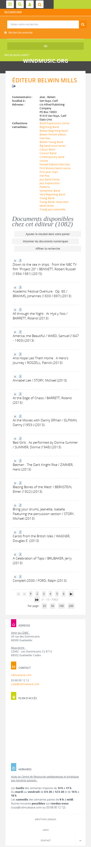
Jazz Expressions (50, 183)
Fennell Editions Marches (55, 164)
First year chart (49, 172)
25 (44, 606)
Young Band (47, 198)
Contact (46, 840)
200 (71, 606)
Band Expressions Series (55, 123)
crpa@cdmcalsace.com (25, 684)
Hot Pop (44, 176)
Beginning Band (49, 127)
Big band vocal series (53, 146)
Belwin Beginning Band (54, 131)
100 (61, 606)
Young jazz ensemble (53, 209)
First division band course (55, 168)
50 (52, 606)
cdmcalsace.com (21, 675)
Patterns (45, 187)
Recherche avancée (20, 32)
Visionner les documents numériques (45, 241)
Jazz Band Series (50, 179)
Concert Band (48, 153)
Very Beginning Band (52, 194)
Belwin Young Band (51, 142)
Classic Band (47, 149)
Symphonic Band (50, 191)
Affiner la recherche (48, 248)
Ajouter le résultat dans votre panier (48, 234)
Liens (46, 829)
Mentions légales (45, 819)
